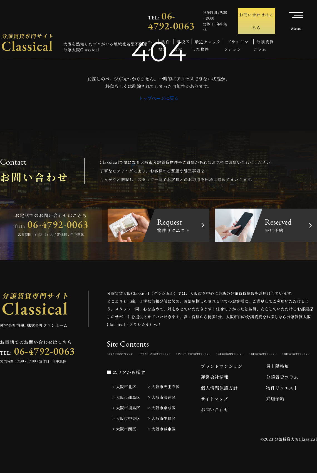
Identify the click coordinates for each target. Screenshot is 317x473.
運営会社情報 (215, 392)
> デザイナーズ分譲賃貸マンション (192, 355)
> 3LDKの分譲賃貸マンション (248, 367)
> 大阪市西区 (124, 444)
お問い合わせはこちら (256, 21)
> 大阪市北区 (124, 402)
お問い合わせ (215, 425)
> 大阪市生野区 (162, 433)
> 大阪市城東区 (162, 444)
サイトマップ (214, 414)
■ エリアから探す (126, 388)
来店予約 (275, 414)
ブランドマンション (221, 381)
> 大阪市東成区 (162, 423)
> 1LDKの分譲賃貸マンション (133, 367)
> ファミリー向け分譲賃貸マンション (261, 355)
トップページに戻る (159, 98)
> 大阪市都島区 (126, 412)
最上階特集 (277, 381)
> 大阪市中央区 (126, 433)
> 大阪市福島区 (126, 423)
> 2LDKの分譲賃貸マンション (190, 367)
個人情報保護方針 (219, 403)
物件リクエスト (282, 403)
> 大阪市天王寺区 (164, 402)
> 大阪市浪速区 (162, 412)
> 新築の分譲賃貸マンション (132, 355)
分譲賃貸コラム (282, 392)
